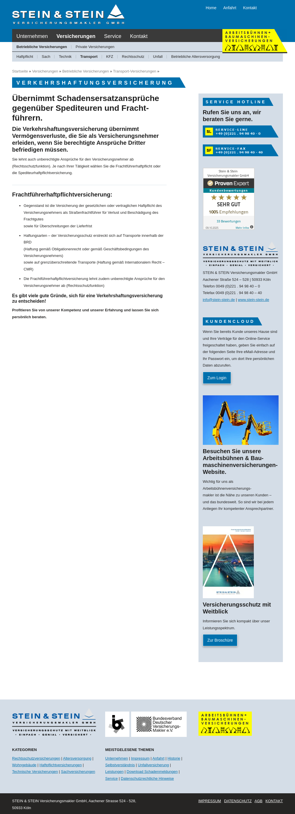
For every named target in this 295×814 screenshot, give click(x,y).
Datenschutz (238, 801)
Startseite (20, 71)
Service (112, 36)
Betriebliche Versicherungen (41, 47)
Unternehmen (32, 36)
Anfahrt (229, 7)
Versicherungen (75, 36)
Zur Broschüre (220, 640)
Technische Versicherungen (35, 771)
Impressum (140, 758)
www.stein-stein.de (253, 300)
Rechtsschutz (133, 56)
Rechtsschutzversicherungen (36, 758)
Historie (173, 758)
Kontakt (250, 7)
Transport (89, 56)
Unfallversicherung (153, 765)
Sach (46, 56)
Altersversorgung (77, 758)
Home (211, 7)
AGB (258, 801)
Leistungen (114, 771)
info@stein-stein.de (219, 300)
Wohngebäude (24, 765)
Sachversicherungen (78, 771)
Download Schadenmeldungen (152, 771)
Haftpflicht (24, 56)
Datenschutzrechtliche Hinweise (147, 778)
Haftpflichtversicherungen (60, 765)
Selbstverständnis (120, 765)
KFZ (110, 56)
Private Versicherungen (95, 47)
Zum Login (216, 377)
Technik (65, 56)
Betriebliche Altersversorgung (195, 56)
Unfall (157, 56)
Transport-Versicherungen (134, 71)
